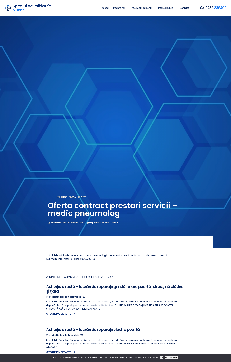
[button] (120, 8)
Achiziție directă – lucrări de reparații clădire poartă (93, 329)
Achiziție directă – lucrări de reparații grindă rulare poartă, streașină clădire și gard (114, 289)
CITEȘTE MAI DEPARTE (60, 313)
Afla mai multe (171, 357)
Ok (161, 357)
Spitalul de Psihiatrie (32, 7)
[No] (227, 357)
